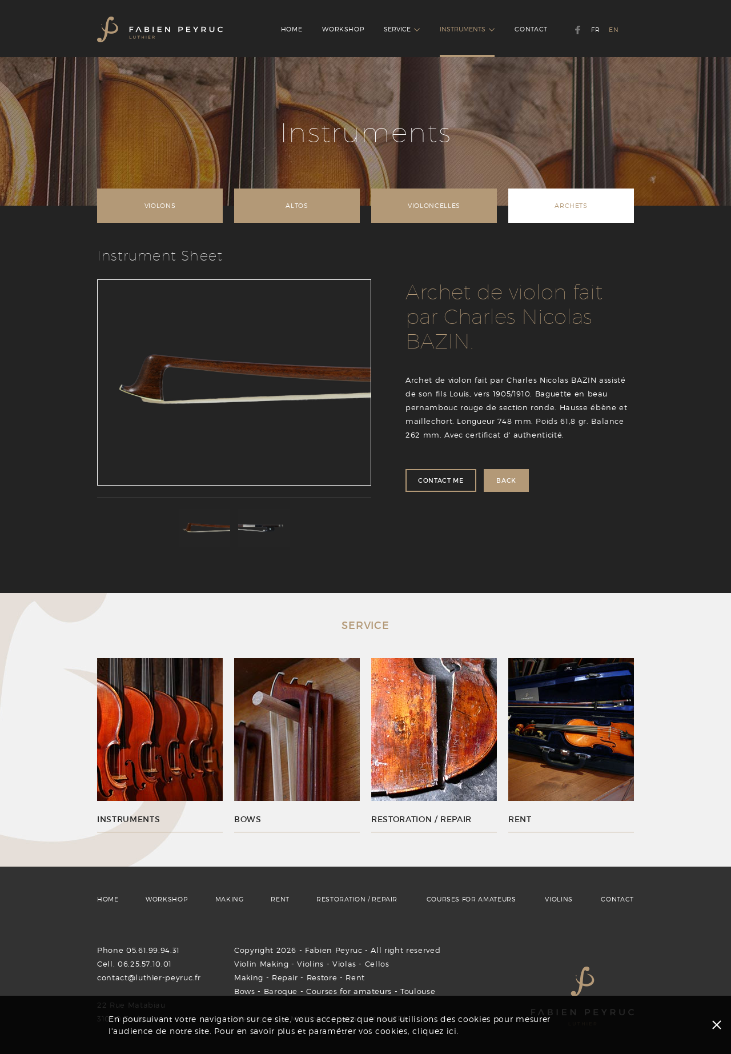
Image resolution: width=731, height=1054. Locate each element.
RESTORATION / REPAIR (356, 899)
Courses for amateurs (349, 991)
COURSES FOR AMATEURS (471, 899)
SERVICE (402, 29)
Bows (244, 991)
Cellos (377, 963)
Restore (322, 977)
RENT (280, 899)
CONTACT (531, 29)
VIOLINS (559, 899)
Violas (344, 963)
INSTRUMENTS (467, 29)
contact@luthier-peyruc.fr (148, 977)
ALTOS (297, 206)
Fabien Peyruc (333, 950)
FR (595, 30)
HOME (292, 29)
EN (613, 30)
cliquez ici (434, 1031)
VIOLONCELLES (434, 206)
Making (248, 977)
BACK (506, 480)
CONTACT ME (441, 480)
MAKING (229, 899)
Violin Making (261, 963)
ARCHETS (571, 206)
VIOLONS (160, 206)
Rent (355, 977)
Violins (310, 963)
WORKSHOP (343, 29)
